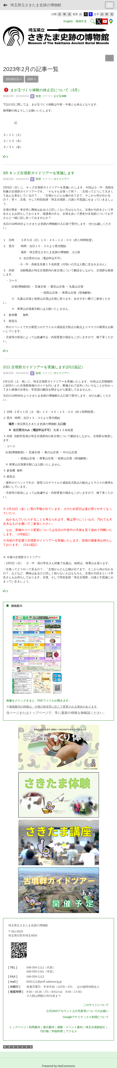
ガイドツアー (61, 178)
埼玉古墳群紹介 (95, 1027)
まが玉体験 (60, 96)
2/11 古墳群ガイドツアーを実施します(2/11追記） (44, 367)
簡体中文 (81, 21)
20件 (31, 79)
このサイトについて (96, 1004)
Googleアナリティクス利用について (86, 1017)
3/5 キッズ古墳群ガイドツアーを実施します (39, 173)
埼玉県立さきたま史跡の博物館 (35, 5)
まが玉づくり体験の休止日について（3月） (45, 90)
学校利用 (57, 1031)
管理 (35, 96)
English (68, 21)
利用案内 (34, 1027)
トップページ (17, 1027)
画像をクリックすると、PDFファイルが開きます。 (38, 700)
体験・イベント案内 (70, 1027)
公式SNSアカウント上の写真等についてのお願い (77, 1011)
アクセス (71, 1031)
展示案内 (48, 1027)
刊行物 (44, 1031)
